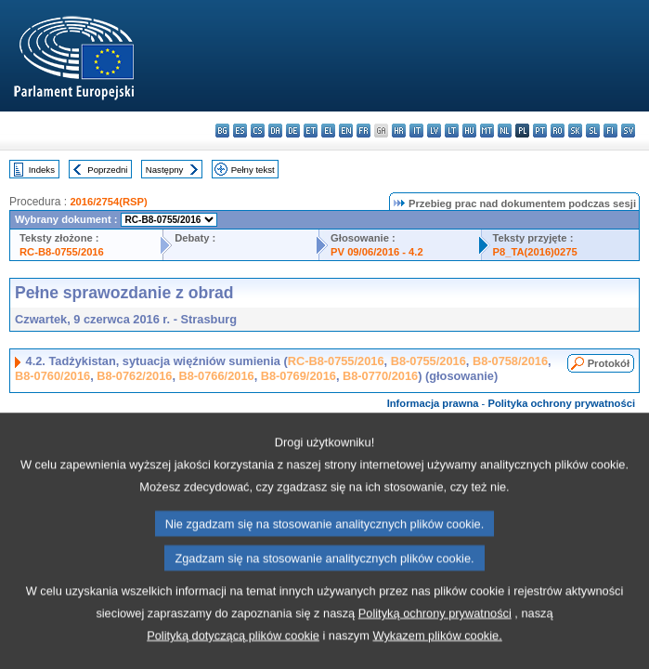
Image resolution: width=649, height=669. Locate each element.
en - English (346, 131)
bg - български (222, 131)
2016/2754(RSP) (108, 201)
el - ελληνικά (328, 131)
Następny (165, 169)
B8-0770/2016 (380, 376)
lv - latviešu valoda (434, 131)
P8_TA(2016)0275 (535, 251)
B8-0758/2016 (510, 361)
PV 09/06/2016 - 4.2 (377, 251)
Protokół (609, 363)
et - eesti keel (311, 131)
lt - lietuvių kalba (452, 131)
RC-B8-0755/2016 (61, 251)
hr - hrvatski (399, 131)
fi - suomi (610, 131)
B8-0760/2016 (52, 376)
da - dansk (275, 131)
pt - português (540, 131)
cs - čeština (258, 131)
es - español (240, 131)
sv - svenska (628, 131)
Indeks (42, 169)
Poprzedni (107, 169)
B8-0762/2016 (134, 376)
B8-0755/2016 (428, 361)
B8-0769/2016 (298, 376)
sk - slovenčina (575, 131)
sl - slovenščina (593, 131)
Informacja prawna (433, 403)
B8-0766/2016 (216, 376)
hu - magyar (469, 131)
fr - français (363, 131)
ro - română (558, 131)
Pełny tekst (253, 169)
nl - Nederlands (505, 131)
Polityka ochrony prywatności (561, 403)
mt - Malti (487, 131)
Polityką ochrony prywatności (435, 642)
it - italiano (416, 131)
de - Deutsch (293, 131)
